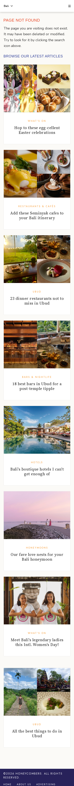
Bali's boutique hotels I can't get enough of (37, 471)
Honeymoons (37, 548)
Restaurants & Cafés (37, 206)
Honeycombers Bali (37, 6)
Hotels (37, 462)
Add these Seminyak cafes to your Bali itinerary (37, 215)
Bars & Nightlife (37, 377)
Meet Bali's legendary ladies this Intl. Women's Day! (37, 642)
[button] (69, 6)
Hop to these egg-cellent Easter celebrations (37, 130)
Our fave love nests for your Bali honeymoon (37, 557)
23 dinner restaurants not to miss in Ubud (37, 301)
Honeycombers (29, 774)
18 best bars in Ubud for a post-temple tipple (37, 386)
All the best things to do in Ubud (37, 733)
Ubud (37, 291)
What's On (37, 121)
